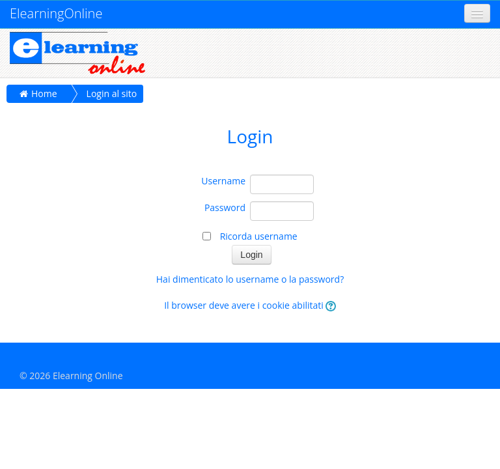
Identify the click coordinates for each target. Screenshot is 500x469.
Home (44, 93)
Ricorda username (259, 236)
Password (224, 207)
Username (223, 181)
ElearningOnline (56, 13)
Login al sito (112, 93)
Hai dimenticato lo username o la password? (250, 279)
